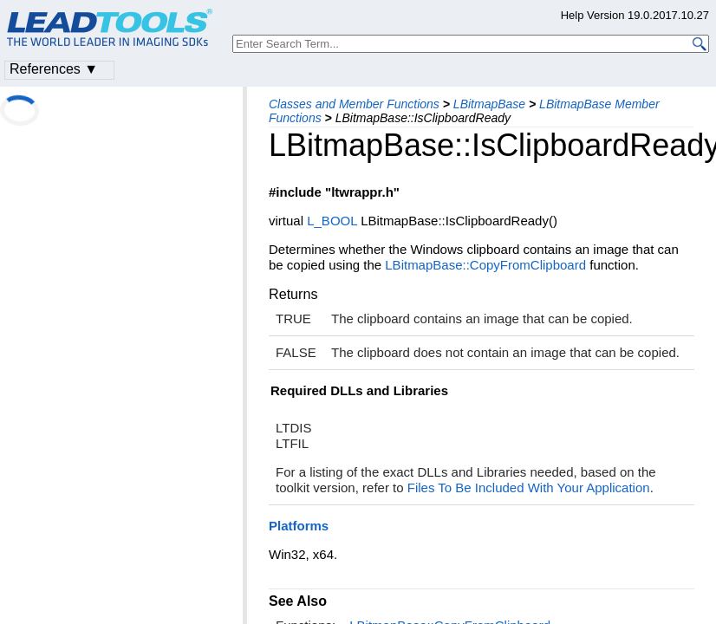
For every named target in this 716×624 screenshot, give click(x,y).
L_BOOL (332, 220)
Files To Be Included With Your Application (528, 487)
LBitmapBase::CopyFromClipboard (485, 264)
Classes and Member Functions (354, 104)
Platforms (299, 525)
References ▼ (54, 69)
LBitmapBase (489, 104)
